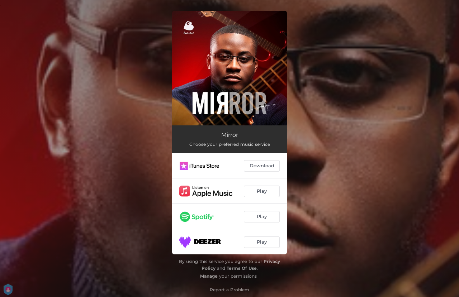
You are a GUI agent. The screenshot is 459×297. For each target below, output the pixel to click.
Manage (209, 276)
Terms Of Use (242, 268)
